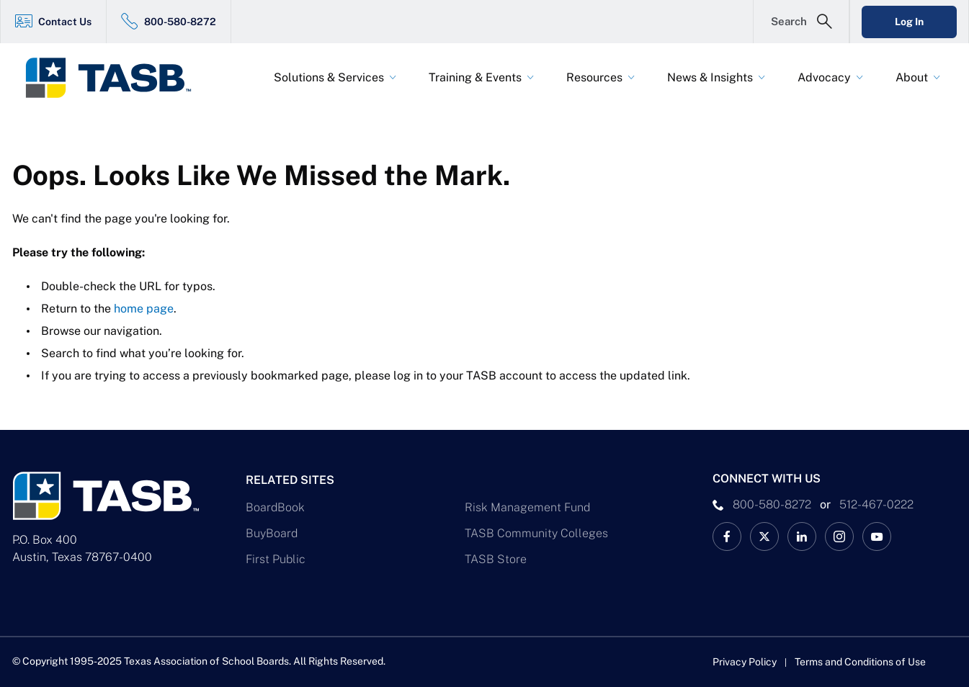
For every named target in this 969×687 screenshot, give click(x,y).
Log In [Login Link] (909, 21)
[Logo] (117, 77)
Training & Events (475, 77)
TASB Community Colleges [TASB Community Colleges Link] (536, 533)
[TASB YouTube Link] (876, 536)
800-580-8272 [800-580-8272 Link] (180, 21)
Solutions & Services (329, 77)
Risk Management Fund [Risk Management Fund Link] (527, 507)
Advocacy (824, 77)
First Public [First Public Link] (275, 559)
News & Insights (710, 77)
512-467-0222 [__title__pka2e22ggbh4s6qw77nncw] (876, 504)
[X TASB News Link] (764, 536)
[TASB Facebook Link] (727, 536)
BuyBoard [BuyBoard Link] (272, 533)
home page (144, 308)
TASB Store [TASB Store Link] (496, 559)
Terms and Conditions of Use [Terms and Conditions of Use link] (860, 662)
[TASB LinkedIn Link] (801, 536)
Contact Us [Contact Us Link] (64, 21)
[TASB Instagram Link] (839, 536)
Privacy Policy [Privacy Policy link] (745, 662)
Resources (594, 77)
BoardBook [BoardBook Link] (275, 507)
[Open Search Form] (801, 21)
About (912, 77)
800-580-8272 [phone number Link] (772, 504)
